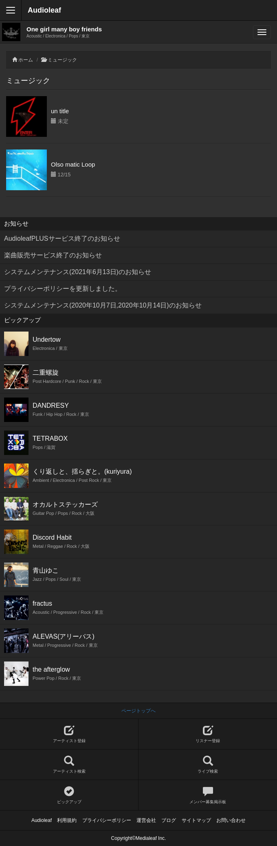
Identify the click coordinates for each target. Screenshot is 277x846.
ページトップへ (138, 711)
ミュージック (62, 60)
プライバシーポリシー (106, 820)
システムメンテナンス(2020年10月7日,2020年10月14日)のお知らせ (103, 305)
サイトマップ (196, 820)
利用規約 (67, 820)
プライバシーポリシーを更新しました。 (62, 288)
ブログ (168, 820)
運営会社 (146, 820)
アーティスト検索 (69, 764)
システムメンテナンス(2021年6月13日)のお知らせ (77, 271)
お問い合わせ (231, 820)
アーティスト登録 (69, 734)
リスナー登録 (207, 734)
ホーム (25, 60)
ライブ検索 (207, 764)
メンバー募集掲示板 (207, 795)
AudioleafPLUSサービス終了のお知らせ (62, 238)
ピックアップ (69, 795)
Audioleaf (44, 10)
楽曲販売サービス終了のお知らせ (53, 255)
